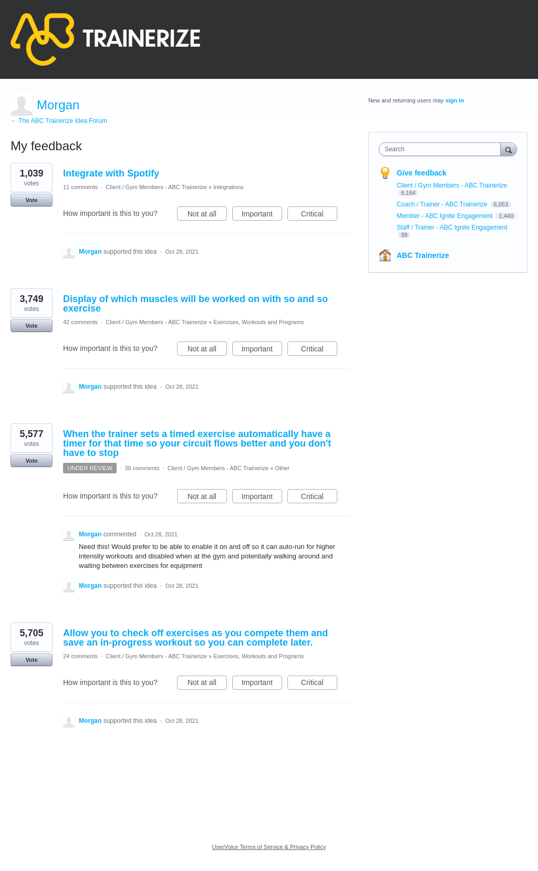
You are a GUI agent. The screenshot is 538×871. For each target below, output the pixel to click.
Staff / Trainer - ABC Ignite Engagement (452, 227)
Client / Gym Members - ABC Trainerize (156, 187)
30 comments (142, 468)
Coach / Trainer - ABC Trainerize (443, 204)
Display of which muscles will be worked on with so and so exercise (195, 304)
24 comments (80, 656)
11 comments (80, 187)
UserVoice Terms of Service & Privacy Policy (269, 847)
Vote (31, 200)
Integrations (228, 187)
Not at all (207, 215)
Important (262, 215)
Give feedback (422, 173)
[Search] (508, 148)
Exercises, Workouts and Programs (258, 322)
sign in (455, 100)
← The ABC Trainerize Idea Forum (59, 121)
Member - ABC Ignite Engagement (445, 216)
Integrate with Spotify (111, 173)
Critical (319, 215)
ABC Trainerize (423, 255)
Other (282, 468)
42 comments (80, 322)
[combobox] (442, 149)
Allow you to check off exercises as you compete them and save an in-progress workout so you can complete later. (195, 638)
